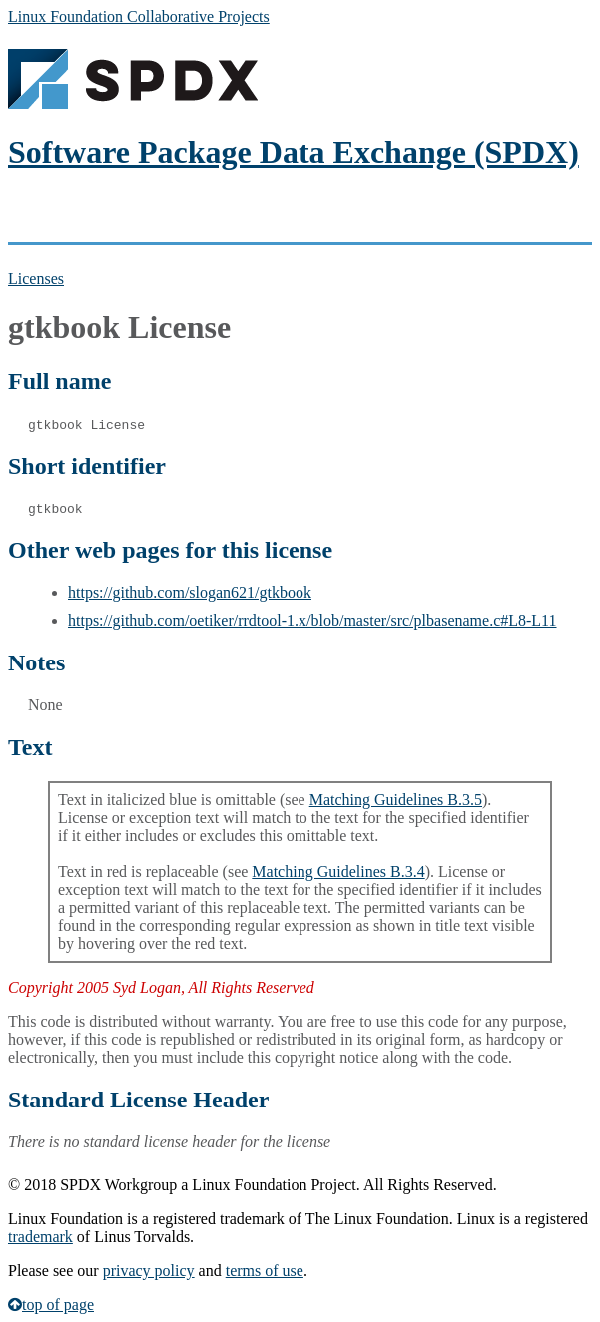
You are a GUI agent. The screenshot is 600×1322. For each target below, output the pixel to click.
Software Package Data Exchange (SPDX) (293, 152)
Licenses (36, 278)
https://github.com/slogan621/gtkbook (189, 592)
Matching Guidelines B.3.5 (395, 799)
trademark (40, 1236)
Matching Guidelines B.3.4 (338, 871)
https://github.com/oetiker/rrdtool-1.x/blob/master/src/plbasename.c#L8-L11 (312, 620)
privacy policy (149, 1270)
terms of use (264, 1270)
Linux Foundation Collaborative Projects (139, 16)
